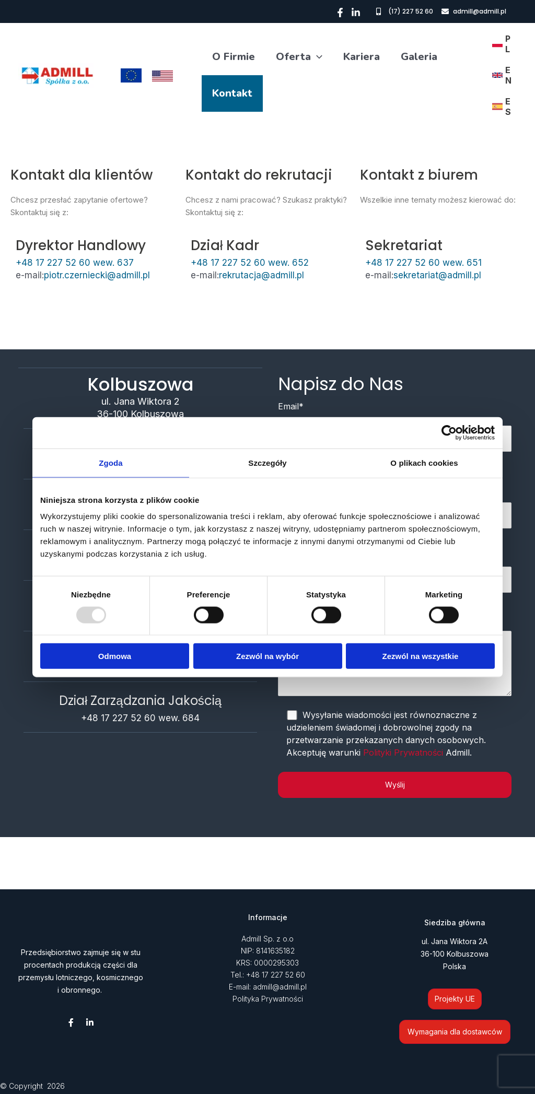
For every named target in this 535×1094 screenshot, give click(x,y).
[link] (501, 43)
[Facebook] (340, 12)
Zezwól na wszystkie (420, 656)
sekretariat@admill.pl (437, 275)
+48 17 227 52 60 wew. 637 (75, 262)
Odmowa (114, 656)
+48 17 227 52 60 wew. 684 (140, 718)
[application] (316, 57)
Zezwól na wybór (267, 656)
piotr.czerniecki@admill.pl (97, 275)
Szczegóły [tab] (267, 462)
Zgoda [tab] (111, 462)
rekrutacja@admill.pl (261, 275)
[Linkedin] (355, 12)
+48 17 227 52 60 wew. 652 (250, 262)
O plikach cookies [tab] (424, 462)
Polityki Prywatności (403, 752)
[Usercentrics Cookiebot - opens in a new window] (449, 432)
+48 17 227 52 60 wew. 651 (423, 262)
